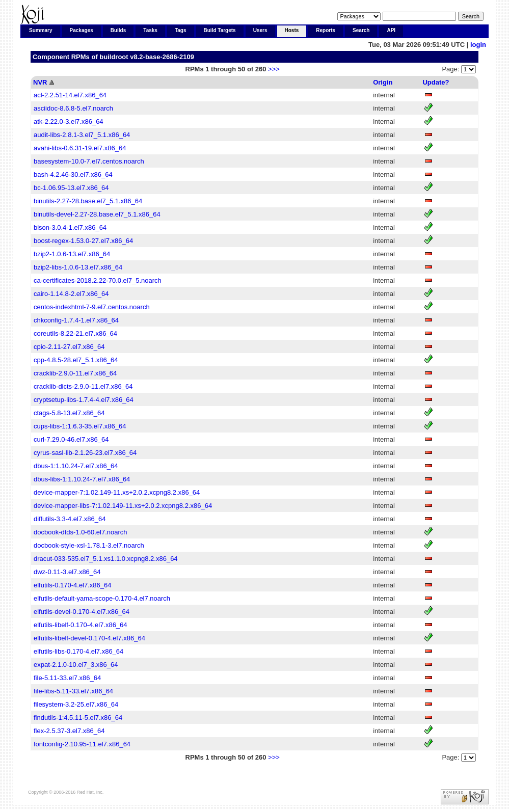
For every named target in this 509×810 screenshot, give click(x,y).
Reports (325, 30)
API (391, 30)
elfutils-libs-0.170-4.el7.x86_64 (78, 651)
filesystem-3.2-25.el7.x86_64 (76, 704)
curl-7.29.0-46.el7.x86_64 (71, 439)
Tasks (150, 30)
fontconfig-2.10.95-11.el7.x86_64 (82, 744)
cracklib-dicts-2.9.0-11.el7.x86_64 (83, 386)
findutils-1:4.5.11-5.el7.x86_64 (78, 717)
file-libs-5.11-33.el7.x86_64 (73, 691)
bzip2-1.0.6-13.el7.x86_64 (72, 254)
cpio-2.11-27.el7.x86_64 (69, 346)
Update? (435, 82)
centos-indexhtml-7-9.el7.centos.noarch (92, 307)
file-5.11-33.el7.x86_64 (67, 678)
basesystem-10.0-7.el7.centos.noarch (89, 161)
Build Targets (220, 30)
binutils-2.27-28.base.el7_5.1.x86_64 (88, 201)
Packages (81, 30)
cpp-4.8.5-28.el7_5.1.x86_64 (76, 360)
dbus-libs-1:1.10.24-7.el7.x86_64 (82, 479)
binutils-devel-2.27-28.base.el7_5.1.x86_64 (97, 214)
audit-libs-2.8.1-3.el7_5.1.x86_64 (82, 135)
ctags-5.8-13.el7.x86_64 (69, 413)
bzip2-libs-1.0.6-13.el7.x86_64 (78, 267)
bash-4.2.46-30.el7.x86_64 (73, 174)
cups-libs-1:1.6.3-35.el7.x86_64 (80, 426)
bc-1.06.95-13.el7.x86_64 (71, 188)
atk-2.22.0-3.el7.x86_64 (68, 121)
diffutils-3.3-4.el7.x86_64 (69, 519)
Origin (382, 82)
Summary (40, 30)
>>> (274, 69)
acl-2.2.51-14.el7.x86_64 (70, 95)
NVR (40, 82)
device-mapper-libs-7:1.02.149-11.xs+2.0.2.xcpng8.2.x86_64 (123, 505)
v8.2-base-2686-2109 (162, 57)
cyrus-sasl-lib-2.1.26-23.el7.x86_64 (85, 452)
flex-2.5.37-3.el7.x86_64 (69, 731)
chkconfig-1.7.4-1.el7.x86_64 (76, 320)
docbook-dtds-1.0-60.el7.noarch (80, 532)
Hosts (292, 30)
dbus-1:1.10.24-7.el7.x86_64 (76, 466)
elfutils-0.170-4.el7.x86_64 (73, 585)
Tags (180, 30)
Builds (118, 30)
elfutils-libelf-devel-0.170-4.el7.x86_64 (89, 638)
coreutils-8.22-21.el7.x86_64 (75, 333)
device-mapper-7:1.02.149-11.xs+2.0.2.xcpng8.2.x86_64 (117, 492)
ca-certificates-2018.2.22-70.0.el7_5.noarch (98, 280)
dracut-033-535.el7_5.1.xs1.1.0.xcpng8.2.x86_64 (106, 558)
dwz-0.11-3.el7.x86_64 (67, 572)
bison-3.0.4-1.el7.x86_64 (70, 227)
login (478, 44)
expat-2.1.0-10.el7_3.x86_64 (76, 664)
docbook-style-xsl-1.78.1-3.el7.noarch (89, 545)
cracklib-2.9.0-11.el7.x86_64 (75, 373)
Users (260, 30)
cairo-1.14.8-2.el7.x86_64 (71, 294)
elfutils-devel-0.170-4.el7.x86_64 (81, 611)
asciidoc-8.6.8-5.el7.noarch (73, 108)
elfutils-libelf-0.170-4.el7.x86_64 (80, 625)
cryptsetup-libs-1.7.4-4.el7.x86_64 (83, 399)
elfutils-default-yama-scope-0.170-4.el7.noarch (102, 598)
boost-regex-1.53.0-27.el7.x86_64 (83, 241)
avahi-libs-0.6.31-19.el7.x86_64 (80, 148)
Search (361, 30)
